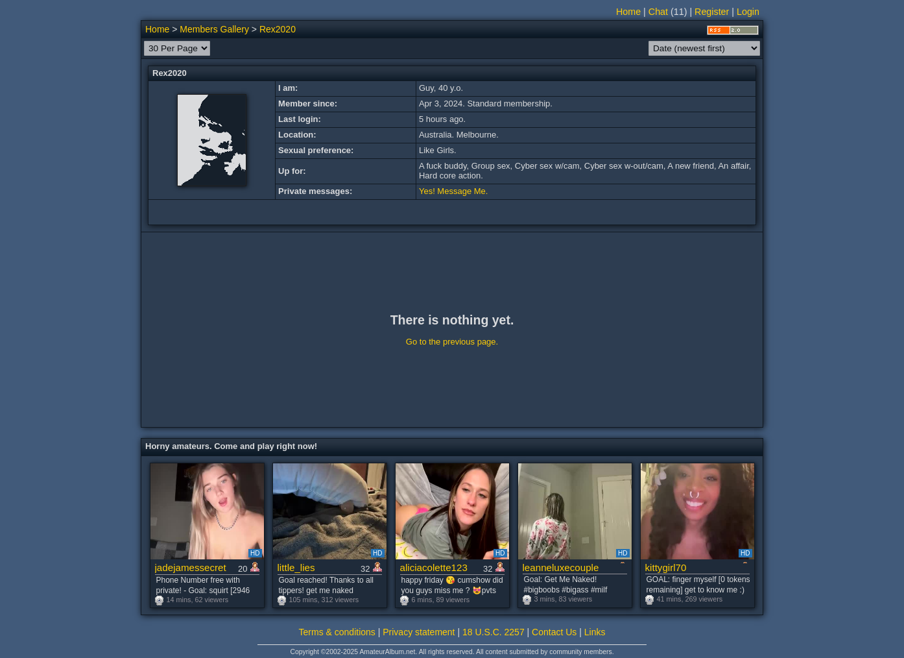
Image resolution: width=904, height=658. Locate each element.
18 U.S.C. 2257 (493, 632)
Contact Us (554, 632)
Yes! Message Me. (453, 191)
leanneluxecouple (561, 567)
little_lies (296, 567)
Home (628, 11)
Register (712, 11)
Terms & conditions (337, 632)
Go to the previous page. (452, 342)
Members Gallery (214, 29)
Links (595, 632)
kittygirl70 (666, 567)
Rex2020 (277, 29)
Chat (658, 11)
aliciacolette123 (434, 567)
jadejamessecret (190, 567)
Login (748, 11)
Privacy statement (419, 632)
